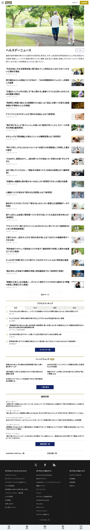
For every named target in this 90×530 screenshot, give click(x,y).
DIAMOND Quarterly (42, 500)
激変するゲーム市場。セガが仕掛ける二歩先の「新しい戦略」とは (65, 373)
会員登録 (84, 2)
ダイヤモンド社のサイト (44, 471)
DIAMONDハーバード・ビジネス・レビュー (48, 482)
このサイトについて (11, 475)
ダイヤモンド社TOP (75, 475)
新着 (9, 527)
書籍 (81, 527)
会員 (74, 308)
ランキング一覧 (45, 350)
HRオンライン (40, 507)
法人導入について (10, 507)
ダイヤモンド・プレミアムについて (15, 479)
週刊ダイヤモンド (41, 479)
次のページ (45, 295)
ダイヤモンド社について (77, 471)
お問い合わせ (9, 504)
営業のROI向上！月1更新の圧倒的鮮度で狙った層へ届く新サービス (24, 366)
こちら (30, 62)
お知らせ (72, 486)
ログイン (75, 2)
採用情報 (72, 482)
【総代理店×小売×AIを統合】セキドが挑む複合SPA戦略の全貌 (24, 373)
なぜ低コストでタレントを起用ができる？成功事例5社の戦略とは (24, 380)
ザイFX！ (38, 493)
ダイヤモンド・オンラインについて (16, 471)
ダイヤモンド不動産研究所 (44, 496)
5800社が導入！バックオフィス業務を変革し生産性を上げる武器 (65, 366)
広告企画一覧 (52, 453)
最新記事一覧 (45, 444)
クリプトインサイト (41, 511)
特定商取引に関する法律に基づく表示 (16, 489)
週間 (54, 308)
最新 (15, 308)
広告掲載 (8, 500)
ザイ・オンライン (41, 489)
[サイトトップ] (8, 2)
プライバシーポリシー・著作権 (14, 493)
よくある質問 (9, 496)
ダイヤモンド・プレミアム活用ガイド (15, 482)
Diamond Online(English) (44, 475)
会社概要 (72, 479)
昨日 (35, 308)
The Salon (39, 504)
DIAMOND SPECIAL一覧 (15, 453)
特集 (63, 527)
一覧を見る (45, 387)
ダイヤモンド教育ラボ (42, 514)
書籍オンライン (40, 486)
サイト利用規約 (9, 486)
